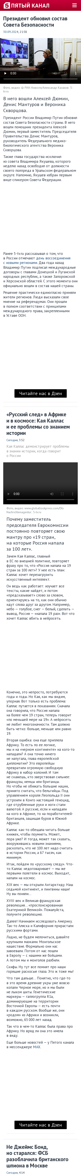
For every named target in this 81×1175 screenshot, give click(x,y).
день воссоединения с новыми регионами (36, 260)
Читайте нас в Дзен (40, 393)
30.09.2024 (10, 32)
